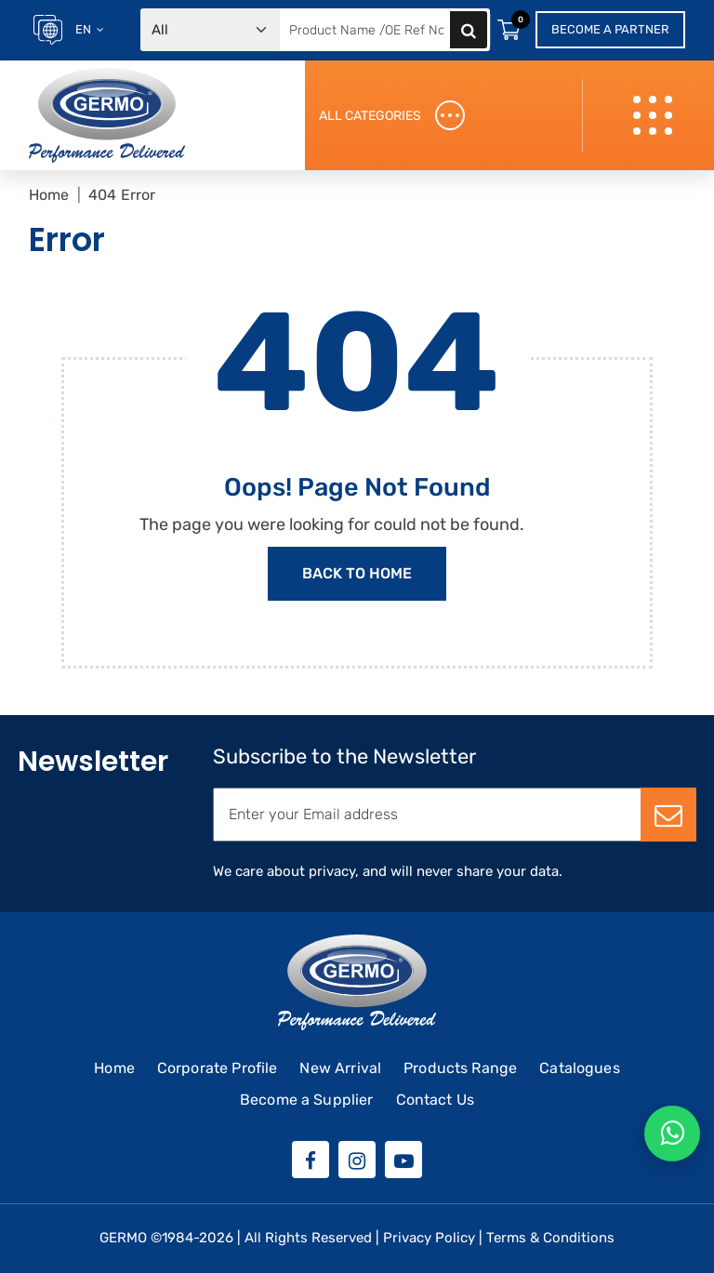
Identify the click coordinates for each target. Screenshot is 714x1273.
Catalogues (579, 1068)
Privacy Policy (429, 1237)
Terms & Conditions (550, 1237)
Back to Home (357, 573)
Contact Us (435, 1099)
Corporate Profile (217, 1068)
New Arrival (340, 1068)
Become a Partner (610, 29)
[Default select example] (210, 30)
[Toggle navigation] (655, 116)
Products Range (460, 1068)
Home (49, 195)
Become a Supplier (307, 1099)
